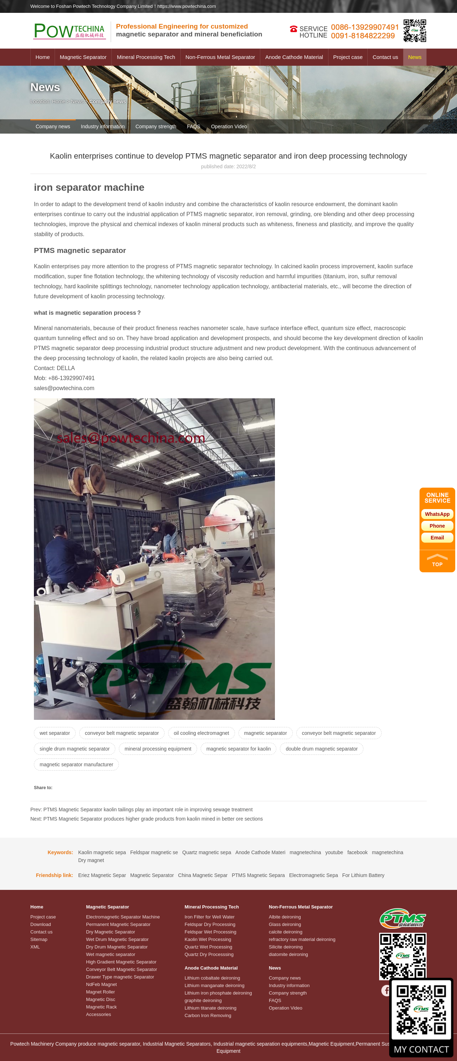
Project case (348, 57)
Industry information (103, 126)
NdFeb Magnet (101, 984)
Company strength (155, 126)
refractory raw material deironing (302, 939)
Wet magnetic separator (110, 954)
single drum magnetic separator (75, 749)
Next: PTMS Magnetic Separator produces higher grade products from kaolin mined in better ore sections (146, 819)
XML (35, 947)
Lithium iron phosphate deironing (218, 993)
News (415, 57)
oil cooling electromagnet (201, 733)
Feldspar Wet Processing (210, 932)
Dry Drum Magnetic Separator (117, 947)
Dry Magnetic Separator (110, 932)
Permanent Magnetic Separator (118, 924)
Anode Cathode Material (294, 57)
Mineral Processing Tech (146, 57)
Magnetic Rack (101, 1007)
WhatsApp (437, 514)
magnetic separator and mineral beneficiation (189, 30)
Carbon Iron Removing (208, 1015)
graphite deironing (203, 1000)
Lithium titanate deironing (210, 1008)
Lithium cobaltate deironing (212, 978)
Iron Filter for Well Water (210, 917)
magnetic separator (265, 733)
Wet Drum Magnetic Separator (117, 939)
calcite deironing (285, 932)
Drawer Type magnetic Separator (120, 977)
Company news (53, 126)
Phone (437, 526)
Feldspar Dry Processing (210, 924)
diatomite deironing (288, 954)
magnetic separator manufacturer (76, 764)
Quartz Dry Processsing (209, 954)
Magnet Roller (100, 992)
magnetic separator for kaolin (238, 749)
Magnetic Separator (83, 57)
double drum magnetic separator (322, 749)
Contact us (385, 57)
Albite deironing (285, 917)
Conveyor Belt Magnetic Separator (121, 969)
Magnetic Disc (100, 999)
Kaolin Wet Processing (208, 939)
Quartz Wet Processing (208, 947)
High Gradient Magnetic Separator (121, 962)
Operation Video (229, 126)
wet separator (55, 733)
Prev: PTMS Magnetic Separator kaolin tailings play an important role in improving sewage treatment (141, 809)
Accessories (98, 1014)
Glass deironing (285, 924)
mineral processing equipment (158, 749)
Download (40, 924)
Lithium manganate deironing (215, 985)
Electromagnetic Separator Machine (123, 917)
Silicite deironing (286, 947)
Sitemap (38, 939)
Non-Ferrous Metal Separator (220, 57)
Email (437, 538)
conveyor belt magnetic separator (122, 733)
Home (42, 57)
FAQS (193, 126)
